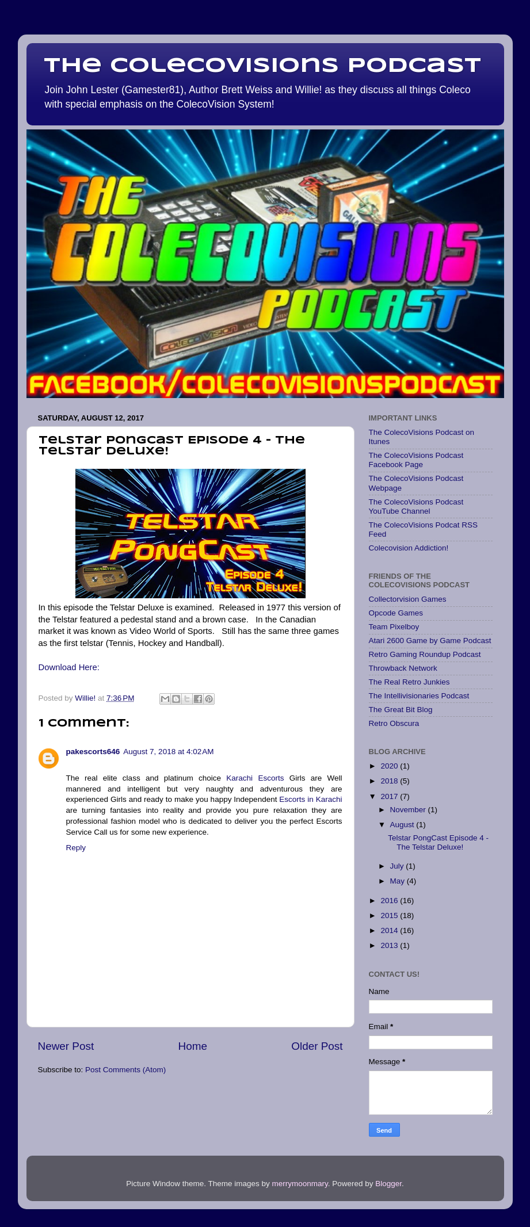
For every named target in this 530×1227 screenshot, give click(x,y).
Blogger (388, 1183)
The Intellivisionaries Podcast (419, 695)
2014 (390, 930)
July (398, 866)
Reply (76, 847)
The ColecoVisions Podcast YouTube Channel (416, 506)
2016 (390, 900)
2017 (390, 796)
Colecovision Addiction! (409, 548)
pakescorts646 (93, 751)
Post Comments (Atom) (125, 1069)
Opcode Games (396, 613)
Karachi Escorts (255, 778)
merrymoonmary (299, 1183)
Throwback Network (403, 668)
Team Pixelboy (394, 626)
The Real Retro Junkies (409, 682)
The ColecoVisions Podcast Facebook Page (416, 460)
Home (192, 1046)
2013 (390, 945)
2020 (390, 766)
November (409, 809)
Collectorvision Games (408, 599)
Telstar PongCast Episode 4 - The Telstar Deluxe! (438, 842)
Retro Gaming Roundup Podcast (425, 654)
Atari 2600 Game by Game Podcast (430, 640)
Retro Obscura (394, 723)
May (398, 881)
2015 (390, 915)
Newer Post (66, 1046)
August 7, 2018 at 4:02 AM (168, 751)
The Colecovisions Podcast (262, 66)
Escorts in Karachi (310, 799)
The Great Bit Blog (401, 709)
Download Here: (70, 667)
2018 (390, 781)
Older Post (316, 1046)
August (403, 824)
